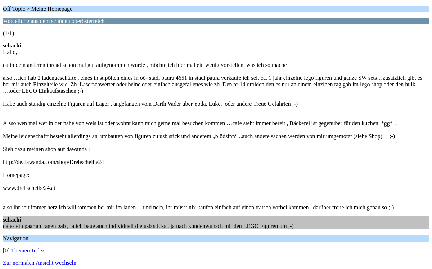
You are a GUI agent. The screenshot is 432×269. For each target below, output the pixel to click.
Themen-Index (28, 250)
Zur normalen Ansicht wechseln (39, 263)
